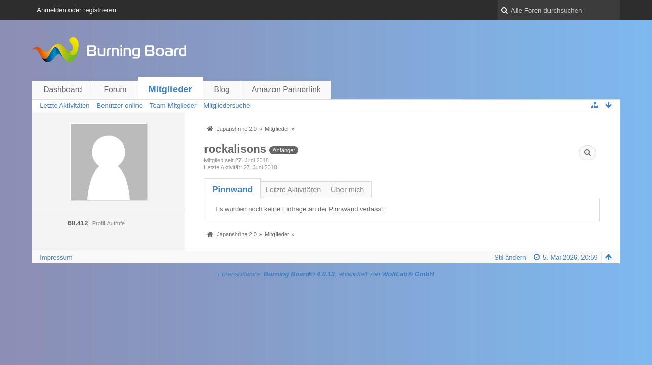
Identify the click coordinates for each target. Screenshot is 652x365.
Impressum (56, 257)
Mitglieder (170, 89)
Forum (115, 89)
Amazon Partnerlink (286, 89)
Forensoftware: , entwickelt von (326, 274)
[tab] (232, 189)
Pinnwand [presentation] (232, 189)
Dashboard (62, 89)
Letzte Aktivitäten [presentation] (293, 190)
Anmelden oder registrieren (76, 10)
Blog (222, 89)
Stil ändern (510, 257)
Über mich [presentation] (347, 190)
